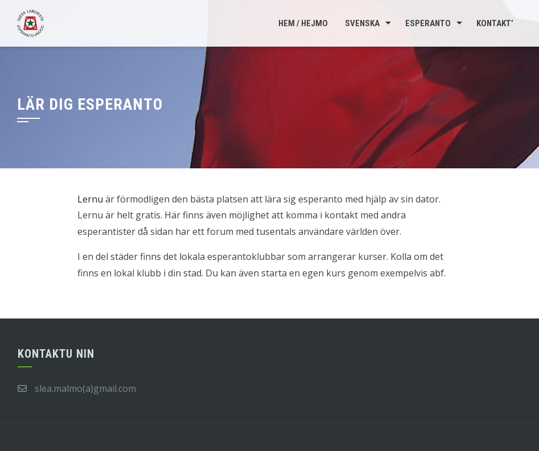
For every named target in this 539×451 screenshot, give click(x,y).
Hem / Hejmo (303, 23)
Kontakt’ (494, 23)
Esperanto (428, 23)
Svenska (362, 23)
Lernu (90, 199)
